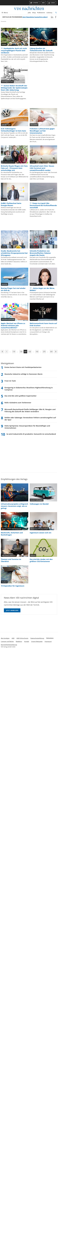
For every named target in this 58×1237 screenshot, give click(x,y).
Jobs (29, 12)
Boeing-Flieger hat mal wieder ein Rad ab (13, 289)
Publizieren (41, 12)
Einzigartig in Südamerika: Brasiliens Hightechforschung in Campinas (29, 388)
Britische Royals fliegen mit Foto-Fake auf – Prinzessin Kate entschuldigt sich (14, 168)
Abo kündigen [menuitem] (5, 638)
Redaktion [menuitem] (19, 641)
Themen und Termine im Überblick (11, 560)
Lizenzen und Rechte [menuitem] (7, 641)
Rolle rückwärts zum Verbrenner (18, 402)
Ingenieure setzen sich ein (40, 533)
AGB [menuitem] (13, 638)
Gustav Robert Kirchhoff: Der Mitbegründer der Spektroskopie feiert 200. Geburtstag (14, 87)
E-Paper (34, 3)
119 (14, 351)
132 (30, 351)
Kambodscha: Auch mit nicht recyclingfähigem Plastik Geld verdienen (14, 50)
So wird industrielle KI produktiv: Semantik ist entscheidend (31, 434)
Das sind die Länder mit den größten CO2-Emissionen (41, 560)
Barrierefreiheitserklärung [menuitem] (9, 644)
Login (52, 3)
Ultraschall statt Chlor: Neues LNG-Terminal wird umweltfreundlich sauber (42, 168)
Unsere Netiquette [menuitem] (36, 641)
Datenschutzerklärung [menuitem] (37, 638)
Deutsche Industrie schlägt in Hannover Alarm (23, 374)
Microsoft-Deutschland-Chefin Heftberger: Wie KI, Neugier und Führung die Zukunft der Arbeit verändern (30, 410)
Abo (43, 3)
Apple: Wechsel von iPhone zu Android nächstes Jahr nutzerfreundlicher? (13, 325)
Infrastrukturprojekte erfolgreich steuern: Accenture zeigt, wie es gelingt (14, 506)
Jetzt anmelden (12, 610)
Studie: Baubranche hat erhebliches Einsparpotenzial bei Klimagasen (14, 253)
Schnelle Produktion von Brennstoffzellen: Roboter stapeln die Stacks (40, 253)
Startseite (3, 21)
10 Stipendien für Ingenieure (12, 586)
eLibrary (49, 12)
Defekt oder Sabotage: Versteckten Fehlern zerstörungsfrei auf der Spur (30, 418)
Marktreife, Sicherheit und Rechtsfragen (12, 534)
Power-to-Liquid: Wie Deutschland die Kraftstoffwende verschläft (43, 205)
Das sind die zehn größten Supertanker (20, 396)
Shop (34, 12)
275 (44, 351)
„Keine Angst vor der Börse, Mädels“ (42, 289)
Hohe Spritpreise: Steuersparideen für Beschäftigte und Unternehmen (27, 427)
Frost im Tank (10, 381)
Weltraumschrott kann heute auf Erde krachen (43, 324)
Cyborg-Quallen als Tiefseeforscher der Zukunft (41, 49)
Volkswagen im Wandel (39, 504)
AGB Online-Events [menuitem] (22, 638)
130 (21, 351)
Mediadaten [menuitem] (50, 638)
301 (51, 351)
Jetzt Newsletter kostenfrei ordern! (35, 17)
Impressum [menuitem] (48, 641)
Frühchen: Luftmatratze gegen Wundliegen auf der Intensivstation (42, 131)
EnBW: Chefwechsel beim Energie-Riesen (11, 204)
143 (37, 351)
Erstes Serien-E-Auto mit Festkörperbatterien (23, 367)
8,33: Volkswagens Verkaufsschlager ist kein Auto (13, 130)
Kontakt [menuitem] (26, 641)
